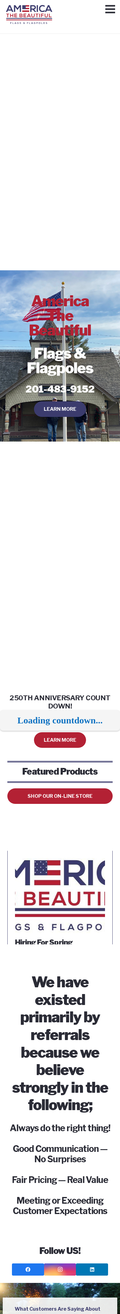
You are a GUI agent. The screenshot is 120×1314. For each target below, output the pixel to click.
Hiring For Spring (44, 942)
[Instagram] (60, 1269)
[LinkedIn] (92, 1269)
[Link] (29, 11)
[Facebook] (28, 1269)
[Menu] (110, 9)
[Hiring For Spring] (60, 862)
